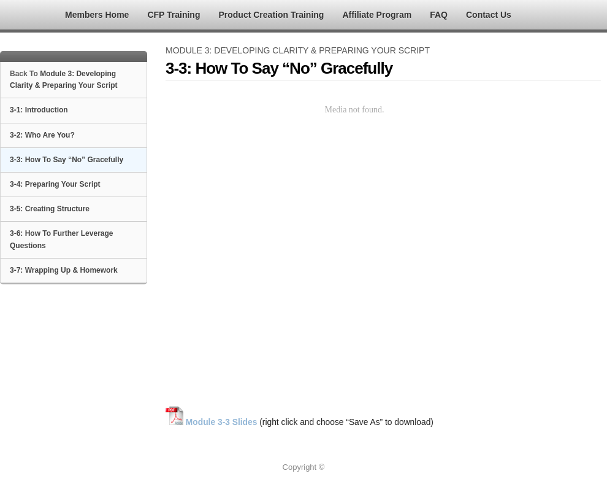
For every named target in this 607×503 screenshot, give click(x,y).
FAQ (439, 15)
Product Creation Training (271, 15)
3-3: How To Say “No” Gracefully (66, 159)
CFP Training (173, 15)
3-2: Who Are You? (42, 135)
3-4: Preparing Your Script (55, 184)
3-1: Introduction (39, 110)
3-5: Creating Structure (50, 209)
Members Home (97, 15)
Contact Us (488, 15)
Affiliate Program (376, 15)
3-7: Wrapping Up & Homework (64, 270)
